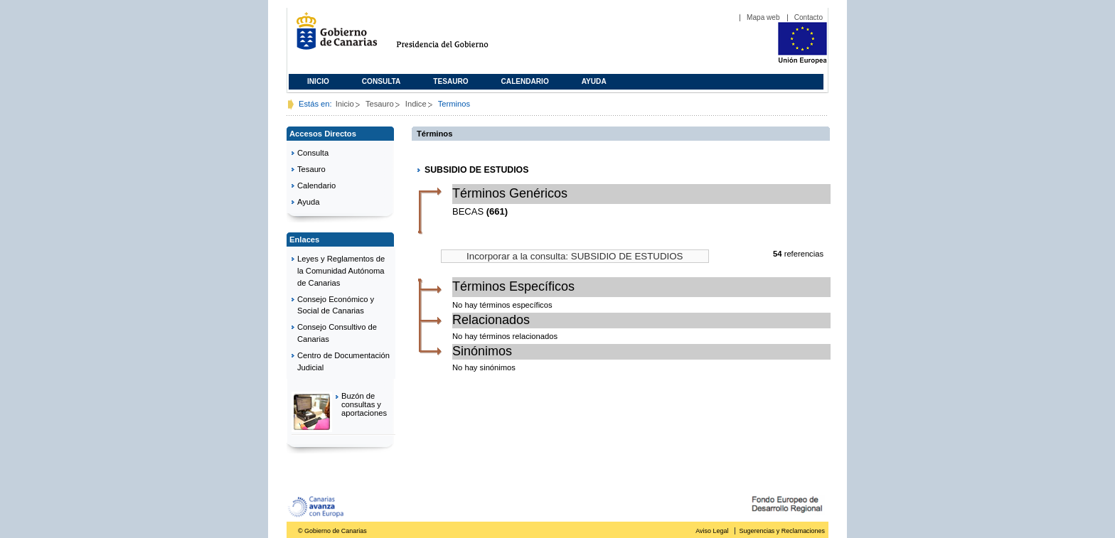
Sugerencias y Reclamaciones (782, 530)
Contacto (808, 17)
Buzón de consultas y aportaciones (364, 404)
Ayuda (594, 81)
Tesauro (450, 81)
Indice (416, 103)
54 (777, 253)
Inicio (318, 81)
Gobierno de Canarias (332, 36)
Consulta (381, 81)
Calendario (525, 81)
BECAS (468, 211)
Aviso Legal (711, 530)
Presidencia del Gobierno (455, 36)
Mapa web (763, 17)
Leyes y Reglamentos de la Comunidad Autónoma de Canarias (341, 270)
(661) (497, 211)
